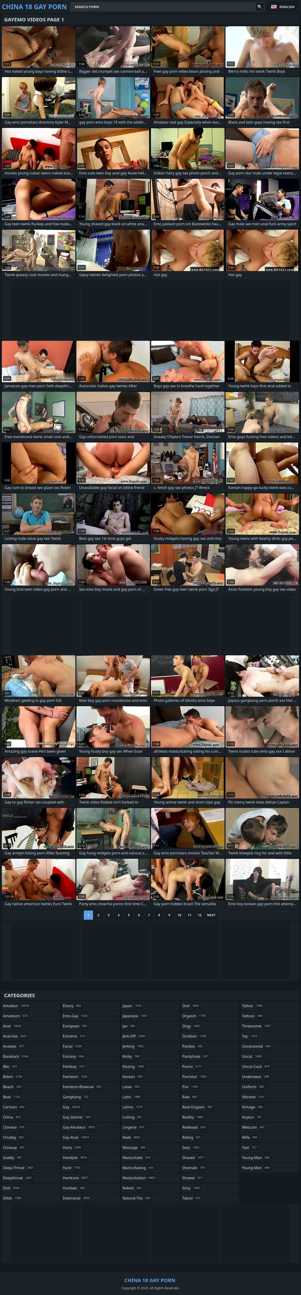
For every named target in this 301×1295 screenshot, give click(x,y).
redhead (194, 1127)
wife (250, 1137)
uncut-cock (256, 1066)
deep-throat (19, 1167)
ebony (72, 1005)
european (75, 1026)
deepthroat (18, 1177)
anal (13, 1026)
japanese (135, 1015)
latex (131, 1086)
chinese (14, 1127)
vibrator (253, 1096)
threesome (257, 1026)
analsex (14, 1046)
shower (193, 1177)
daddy (13, 1157)
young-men (256, 1167)
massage (134, 1147)
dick (12, 1188)
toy (250, 1036)
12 (200, 915)
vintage (253, 1107)
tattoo (252, 1005)
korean (133, 1076)
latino (132, 1107)
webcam (254, 1127)
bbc (10, 1066)
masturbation (139, 1177)
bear (12, 1096)
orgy (191, 1026)
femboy (74, 1066)
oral (191, 1005)
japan (132, 1005)
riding (192, 1137)
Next (211, 915)
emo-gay (76, 1015)
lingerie (133, 1127)
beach (12, 1086)
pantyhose (195, 1056)
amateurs (16, 1015)
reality (193, 1117)
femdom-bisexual (82, 1086)
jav (129, 1026)
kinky (131, 1056)
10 (179, 915)
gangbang (76, 1096)
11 (189, 915)
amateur (16, 1005)
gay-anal (76, 1137)
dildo (12, 1198)
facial (73, 1046)
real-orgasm (197, 1107)
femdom (75, 1076)
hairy (72, 1147)
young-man (256, 1157)
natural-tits (136, 1198)
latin (131, 1096)
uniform (253, 1086)
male (131, 1137)
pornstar (195, 1076)
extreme (74, 1036)
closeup (14, 1147)
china (12, 1117)
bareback (16, 1056)
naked (132, 1188)
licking (132, 1117)
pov (190, 1086)
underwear (256, 1076)
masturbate (136, 1157)
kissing (133, 1066)
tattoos (252, 1015)
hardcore (76, 1177)
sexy (191, 1147)
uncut (252, 1056)
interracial (77, 1198)
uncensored (256, 1046)
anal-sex (15, 1036)
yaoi (250, 1147)
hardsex (74, 1188)
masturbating (138, 1167)
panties (193, 1046)
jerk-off (134, 1036)
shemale (194, 1167)
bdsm (13, 1076)
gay (72, 1107)
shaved (193, 1157)
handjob (75, 1157)
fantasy (74, 1056)
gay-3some (78, 1117)
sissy (191, 1188)
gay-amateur (79, 1127)
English (287, 6)
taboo (192, 1198)
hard (72, 1167)
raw (190, 1096)
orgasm (194, 1015)
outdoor (194, 1036)
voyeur (252, 1117)
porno (192, 1066)
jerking (133, 1046)
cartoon (14, 1107)
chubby (14, 1137)
